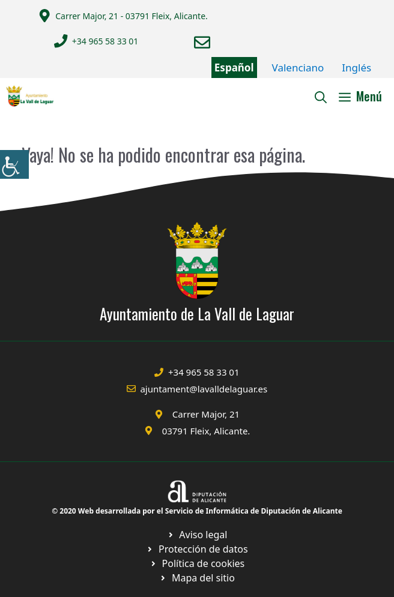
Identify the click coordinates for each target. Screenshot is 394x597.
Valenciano (298, 67)
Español (234, 67)
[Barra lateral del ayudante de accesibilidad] (14, 164)
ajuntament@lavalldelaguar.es (203, 389)
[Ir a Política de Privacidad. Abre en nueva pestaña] (197, 534)
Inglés (356, 67)
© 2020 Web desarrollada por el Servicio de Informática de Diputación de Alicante (197, 511)
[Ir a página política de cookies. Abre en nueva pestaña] (196, 549)
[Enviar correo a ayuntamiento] (202, 42)
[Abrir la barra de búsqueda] (321, 96)
